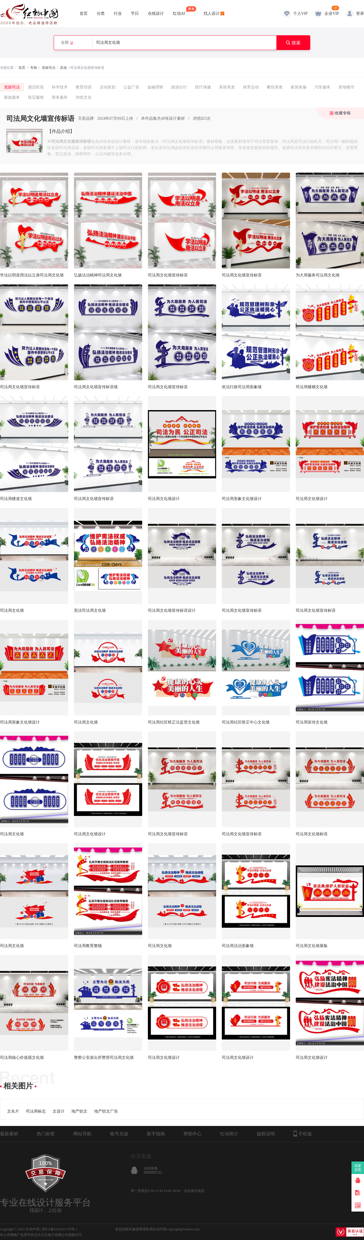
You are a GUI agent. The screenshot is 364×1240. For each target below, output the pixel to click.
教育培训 (84, 87)
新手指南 (156, 1133)
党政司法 (48, 68)
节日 (135, 13)
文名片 (13, 1111)
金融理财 (155, 87)
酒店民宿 (36, 87)
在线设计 (156, 13)
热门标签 (46, 1133)
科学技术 (60, 87)
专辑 (33, 68)
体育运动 (251, 87)
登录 (360, 13)
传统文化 (84, 97)
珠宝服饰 (36, 97)
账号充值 (119, 1133)
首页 (84, 13)
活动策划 (107, 87)
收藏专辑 (343, 113)
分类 (101, 13)
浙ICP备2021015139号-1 (59, 1229)
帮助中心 (192, 1133)
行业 (118, 13)
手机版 (302, 1133)
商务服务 (60, 97)
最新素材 (9, 1133)
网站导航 (82, 1133)
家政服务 (12, 97)
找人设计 (212, 13)
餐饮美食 (275, 87)
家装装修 (299, 87)
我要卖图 (357, 1168)
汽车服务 (322, 87)
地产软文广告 (106, 1111)
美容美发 (227, 87)
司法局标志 (36, 1111)
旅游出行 (179, 87)
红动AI (179, 11)
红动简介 (229, 1133)
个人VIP (300, 13)
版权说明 (266, 1133)
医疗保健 (203, 87)
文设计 (59, 1111)
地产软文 (79, 1111)
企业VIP (331, 13)
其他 (63, 68)
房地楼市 (346, 87)
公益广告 (131, 87)
